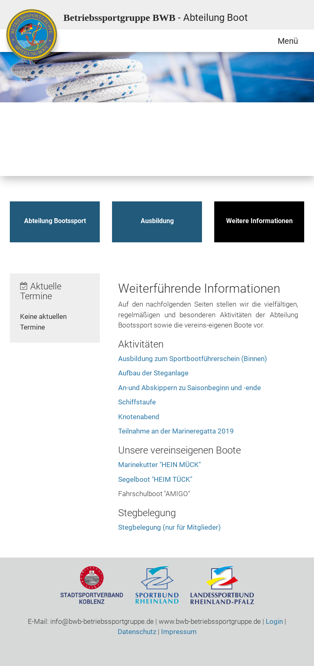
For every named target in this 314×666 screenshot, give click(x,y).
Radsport (128, 120)
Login (274, 621)
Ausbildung (157, 221)
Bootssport (18, 120)
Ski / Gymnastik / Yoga (202, 120)
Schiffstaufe (137, 402)
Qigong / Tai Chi (92, 120)
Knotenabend (138, 417)
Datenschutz (137, 632)
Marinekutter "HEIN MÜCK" (159, 465)
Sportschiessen (239, 120)
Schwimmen (165, 120)
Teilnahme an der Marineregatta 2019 (176, 431)
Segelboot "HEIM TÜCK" (155, 479)
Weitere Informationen (259, 221)
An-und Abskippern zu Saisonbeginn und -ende (189, 388)
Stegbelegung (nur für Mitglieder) (169, 527)
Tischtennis (276, 120)
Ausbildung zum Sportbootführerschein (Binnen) (192, 358)
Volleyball (18, 157)
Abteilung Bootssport (55, 221)
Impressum (179, 632)
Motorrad (55, 120)
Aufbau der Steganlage (153, 373)
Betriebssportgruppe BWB (155, 17)
